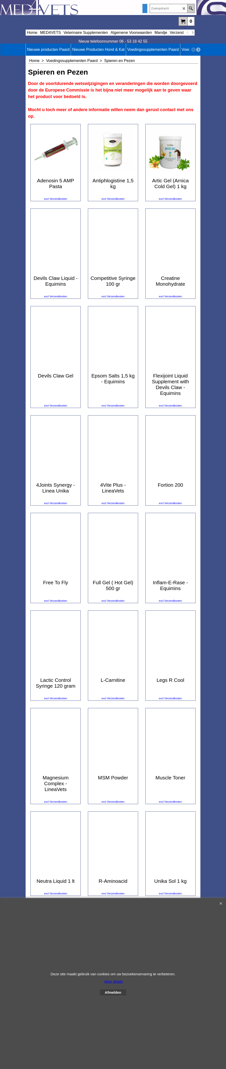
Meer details (113, 982)
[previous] (187, 33)
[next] (192, 33)
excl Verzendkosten (55, 211)
